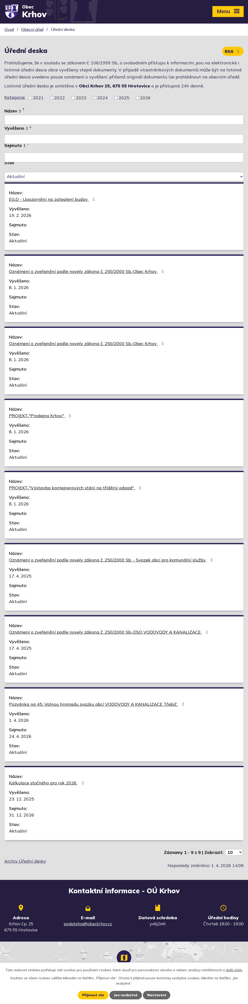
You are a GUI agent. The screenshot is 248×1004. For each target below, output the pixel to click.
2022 (59, 98)
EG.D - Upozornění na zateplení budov (53, 199)
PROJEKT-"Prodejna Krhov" (41, 415)
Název (12, 111)
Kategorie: (14, 97)
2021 (38, 98)
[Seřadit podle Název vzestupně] (23, 109)
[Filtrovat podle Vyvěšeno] (124, 139)
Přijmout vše (93, 995)
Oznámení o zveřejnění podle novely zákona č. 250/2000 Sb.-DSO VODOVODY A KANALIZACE (109, 632)
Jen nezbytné (126, 995)
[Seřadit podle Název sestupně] (23, 110)
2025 (124, 98)
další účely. (234, 970)
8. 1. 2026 (19, 287)
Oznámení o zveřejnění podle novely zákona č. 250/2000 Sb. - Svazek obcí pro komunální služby (112, 560)
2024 (102, 98)
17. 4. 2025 (20, 576)
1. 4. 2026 (19, 720)
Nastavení (156, 995)
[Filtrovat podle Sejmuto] (124, 157)
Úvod (9, 29)
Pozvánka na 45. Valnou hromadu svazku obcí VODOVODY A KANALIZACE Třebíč (97, 704)
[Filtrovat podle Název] (124, 120)
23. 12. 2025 (21, 799)
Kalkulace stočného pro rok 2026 (47, 783)
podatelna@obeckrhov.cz (88, 923)
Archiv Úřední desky (25, 861)
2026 (145, 98)
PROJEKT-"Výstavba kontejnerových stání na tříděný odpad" (76, 488)
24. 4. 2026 (20, 736)
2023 (81, 98)
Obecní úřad (32, 29)
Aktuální (18, 241)
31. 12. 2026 (21, 815)
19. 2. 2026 (20, 215)
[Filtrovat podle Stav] (124, 176)
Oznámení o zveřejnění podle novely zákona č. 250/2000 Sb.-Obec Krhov (87, 271)
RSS (233, 51)
